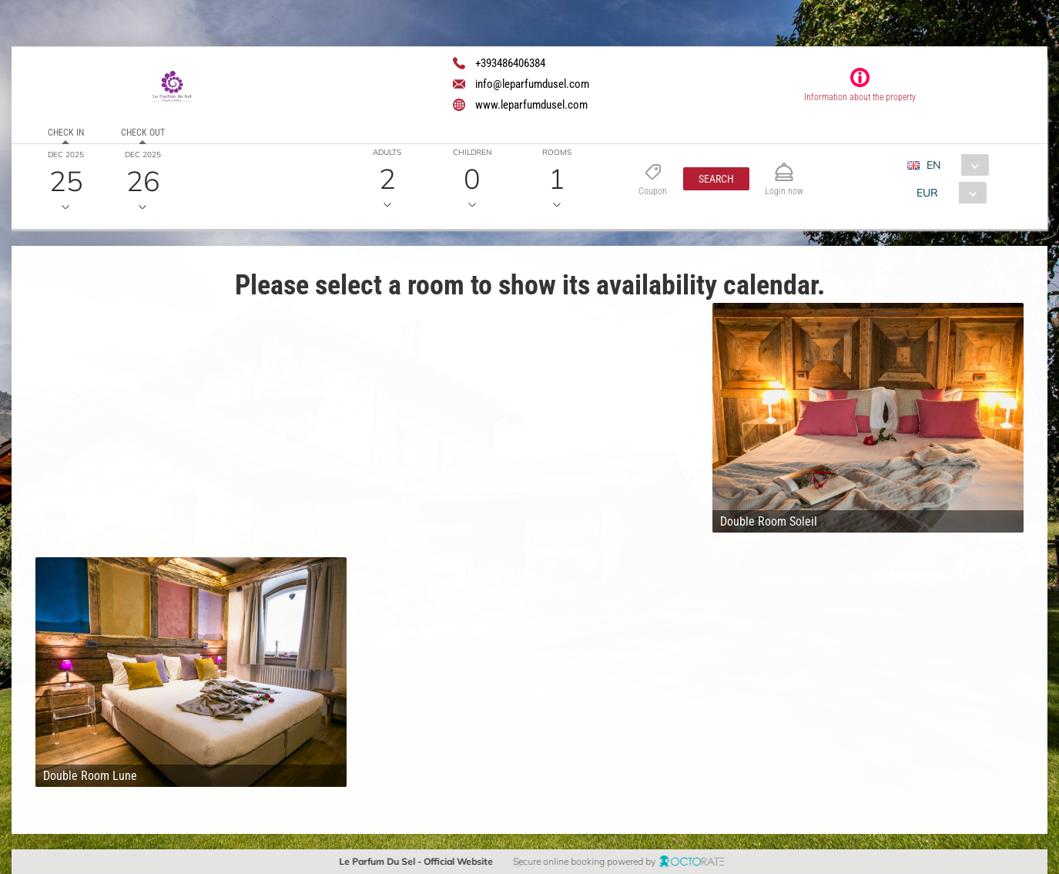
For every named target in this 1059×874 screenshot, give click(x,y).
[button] (716, 178)
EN (933, 165)
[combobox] (954, 165)
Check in (66, 132)
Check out (143, 132)
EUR (927, 193)
